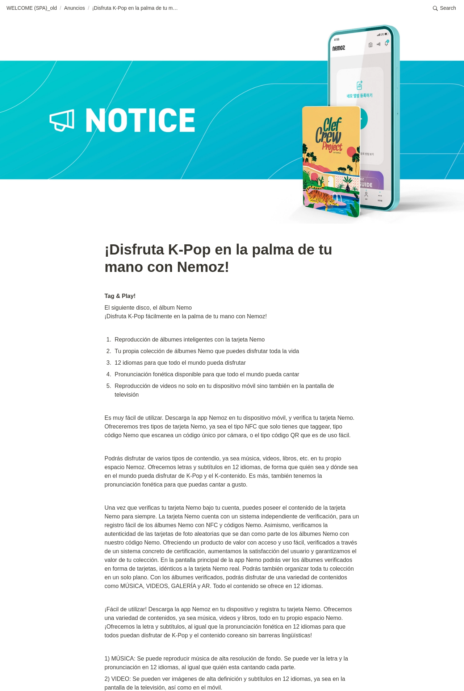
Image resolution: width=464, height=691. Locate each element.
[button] (31, 8)
